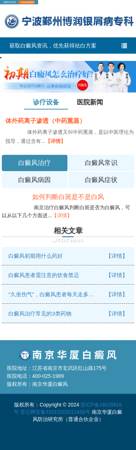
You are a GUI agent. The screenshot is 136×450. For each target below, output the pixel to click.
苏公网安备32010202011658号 (55, 412)
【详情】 (55, 141)
